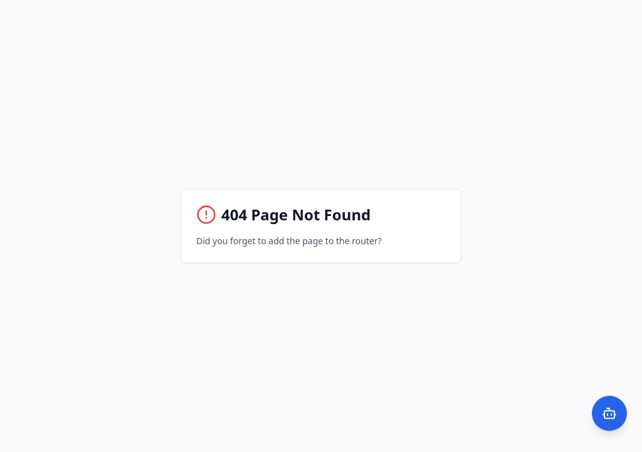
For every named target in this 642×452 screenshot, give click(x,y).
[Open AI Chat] (609, 411)
